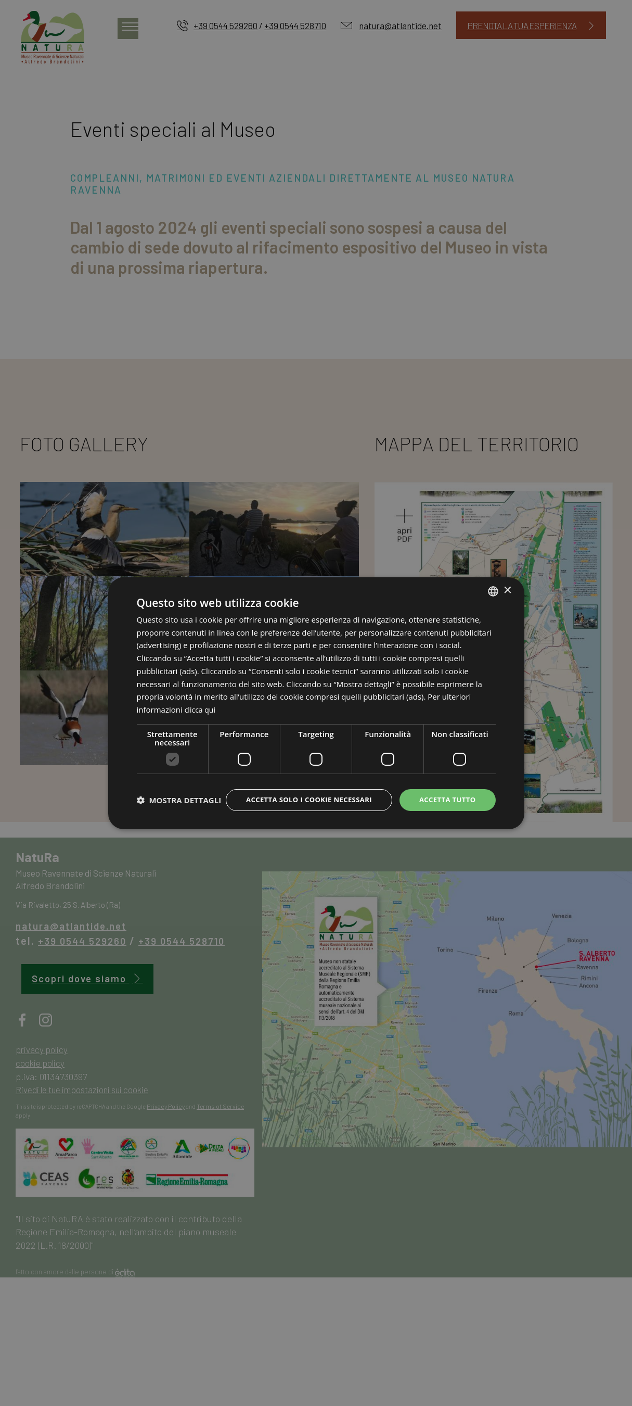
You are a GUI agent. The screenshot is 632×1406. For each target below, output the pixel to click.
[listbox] (493, 581)
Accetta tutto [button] (445, 791)
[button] (179, 818)
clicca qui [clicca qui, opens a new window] (201, 700)
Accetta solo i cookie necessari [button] (301, 791)
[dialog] (316, 702)
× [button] (507, 581)
